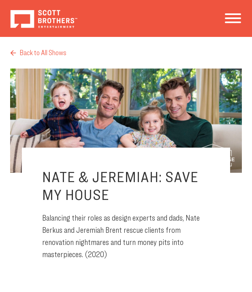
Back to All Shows (38, 52)
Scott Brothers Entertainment (43, 18)
